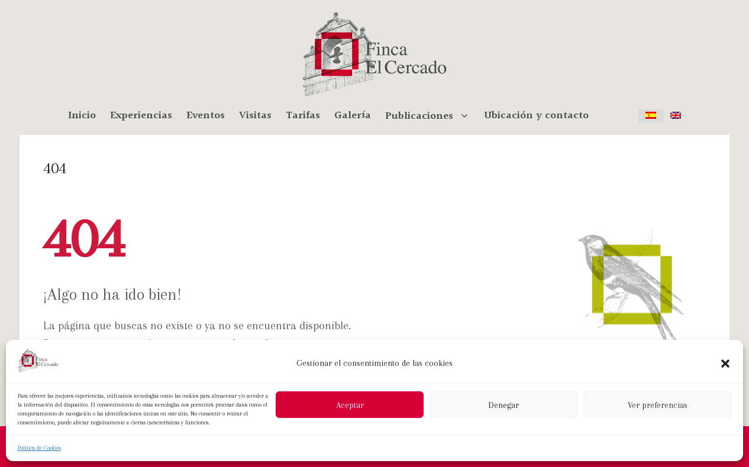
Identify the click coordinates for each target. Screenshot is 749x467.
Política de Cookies (39, 448)
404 (54, 168)
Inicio (82, 115)
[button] (725, 363)
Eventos (205, 115)
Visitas (255, 115)
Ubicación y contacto (536, 115)
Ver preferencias (657, 405)
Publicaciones (431, 116)
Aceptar (350, 405)
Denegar (503, 405)
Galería (352, 115)
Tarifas (303, 115)
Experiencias (141, 115)
